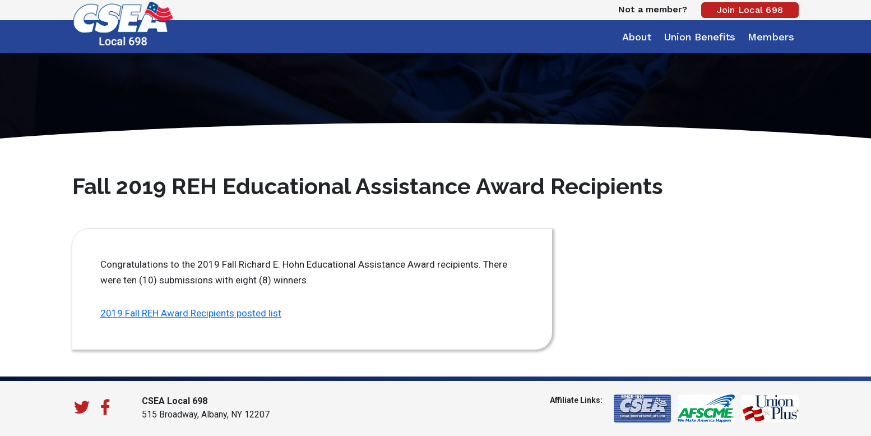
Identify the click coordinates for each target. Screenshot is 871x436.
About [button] (636, 37)
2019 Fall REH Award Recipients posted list (190, 313)
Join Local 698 (750, 9)
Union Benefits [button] (699, 37)
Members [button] (771, 37)
